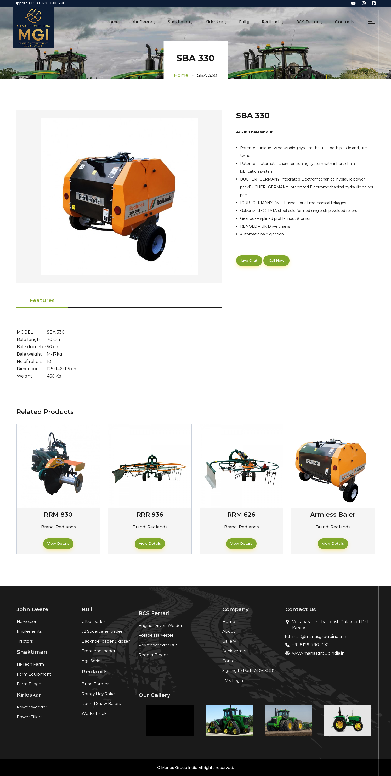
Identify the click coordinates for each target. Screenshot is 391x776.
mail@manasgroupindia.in (319, 636)
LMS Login (232, 680)
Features (42, 300)
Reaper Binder (153, 654)
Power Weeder (32, 707)
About (228, 631)
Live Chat (249, 260)
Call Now (276, 260)
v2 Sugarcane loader (102, 631)
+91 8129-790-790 (310, 644)
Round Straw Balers (101, 703)
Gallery (229, 641)
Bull (242, 22)
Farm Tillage (29, 683)
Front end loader (98, 650)
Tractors (25, 641)
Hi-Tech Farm (30, 664)
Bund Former (95, 683)
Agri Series (92, 660)
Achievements (236, 650)
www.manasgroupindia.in (318, 653)
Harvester (26, 621)
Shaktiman (179, 22)
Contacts (344, 22)
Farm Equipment (34, 674)
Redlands (271, 22)
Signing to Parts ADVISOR (249, 670)
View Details (58, 543)
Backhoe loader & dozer (106, 641)
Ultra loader (93, 621)
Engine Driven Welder (160, 625)
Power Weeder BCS (158, 645)
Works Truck (94, 713)
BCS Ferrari (307, 22)
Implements (29, 631)
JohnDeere (140, 22)
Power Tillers (29, 716)
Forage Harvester (156, 635)
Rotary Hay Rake (98, 693)
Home (112, 22)
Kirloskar (214, 22)
